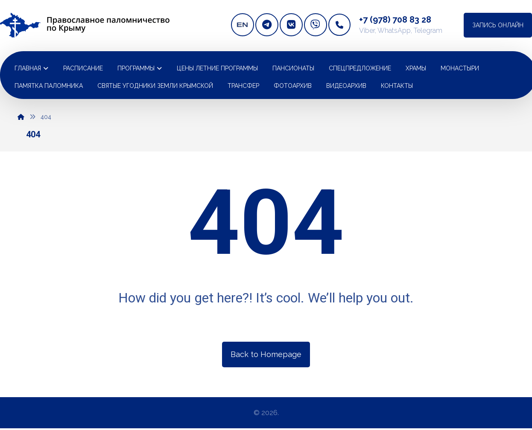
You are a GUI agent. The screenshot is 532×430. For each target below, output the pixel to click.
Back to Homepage (266, 354)
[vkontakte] (291, 24)
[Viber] (315, 24)
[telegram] (266, 24)
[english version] (242, 24)
